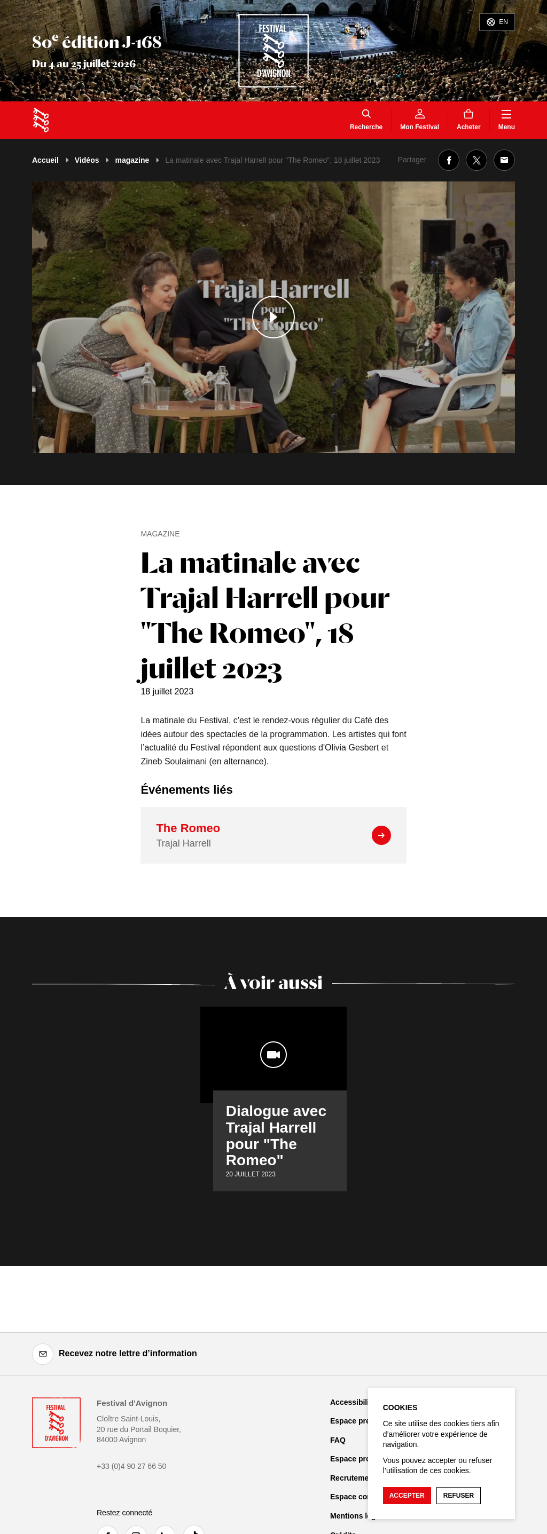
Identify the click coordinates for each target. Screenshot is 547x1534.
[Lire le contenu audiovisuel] (273, 317)
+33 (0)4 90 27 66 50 (131, 1466)
